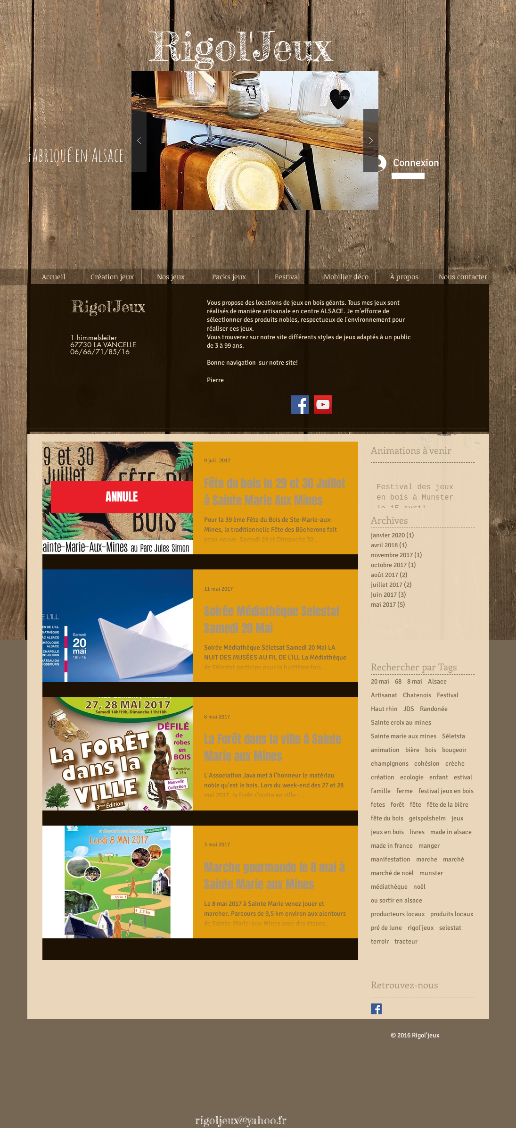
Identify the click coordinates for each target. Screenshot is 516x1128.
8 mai (414, 681)
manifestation (390, 859)
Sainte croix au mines (401, 723)
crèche (455, 764)
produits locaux (451, 914)
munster (431, 873)
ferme (404, 791)
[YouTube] (323, 404)
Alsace (437, 681)
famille (381, 791)
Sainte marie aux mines (403, 736)
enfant (438, 777)
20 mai (380, 681)
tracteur (406, 941)
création (382, 777)
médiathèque (389, 887)
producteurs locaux (398, 914)
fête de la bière (447, 805)
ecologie (412, 777)
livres (417, 832)
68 (398, 681)
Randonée (434, 709)
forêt (397, 805)
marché (453, 859)
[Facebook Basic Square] (376, 1008)
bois (430, 750)
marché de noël (392, 873)
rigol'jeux (421, 928)
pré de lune (386, 928)
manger (429, 846)
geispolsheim (427, 818)
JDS (408, 709)
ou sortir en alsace (396, 900)
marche (426, 859)
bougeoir (454, 750)
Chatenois (417, 695)
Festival (448, 695)
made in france (392, 846)
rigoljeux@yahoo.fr (241, 1120)
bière (412, 750)
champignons (390, 764)
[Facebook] (300, 404)
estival (463, 777)
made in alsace (451, 832)
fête (415, 805)
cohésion (427, 764)
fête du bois (387, 818)
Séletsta (453, 736)
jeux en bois (387, 832)
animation (385, 750)
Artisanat (384, 695)
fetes (378, 805)
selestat (450, 928)
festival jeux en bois (446, 791)
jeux (457, 818)
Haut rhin (384, 709)
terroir (380, 941)
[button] (254, 140)
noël (419, 887)
